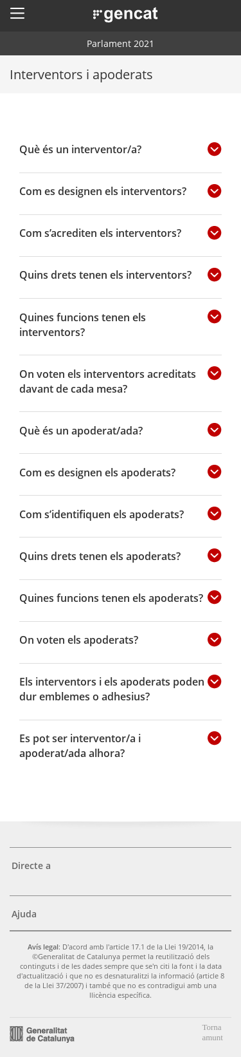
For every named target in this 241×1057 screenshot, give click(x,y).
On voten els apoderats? (78, 639)
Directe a (31, 865)
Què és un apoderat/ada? (81, 430)
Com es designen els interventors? (102, 190)
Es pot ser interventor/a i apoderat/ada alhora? (80, 745)
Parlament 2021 (120, 43)
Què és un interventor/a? (80, 149)
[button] (17, 13)
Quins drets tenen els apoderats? (100, 555)
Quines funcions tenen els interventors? (82, 324)
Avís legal (43, 946)
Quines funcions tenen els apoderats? (111, 597)
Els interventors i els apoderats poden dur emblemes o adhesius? (111, 689)
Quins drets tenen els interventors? (105, 274)
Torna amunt (212, 1032)
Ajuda (24, 914)
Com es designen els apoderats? (97, 472)
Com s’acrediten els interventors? (100, 232)
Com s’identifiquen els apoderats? (101, 514)
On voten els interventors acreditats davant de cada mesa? (107, 381)
